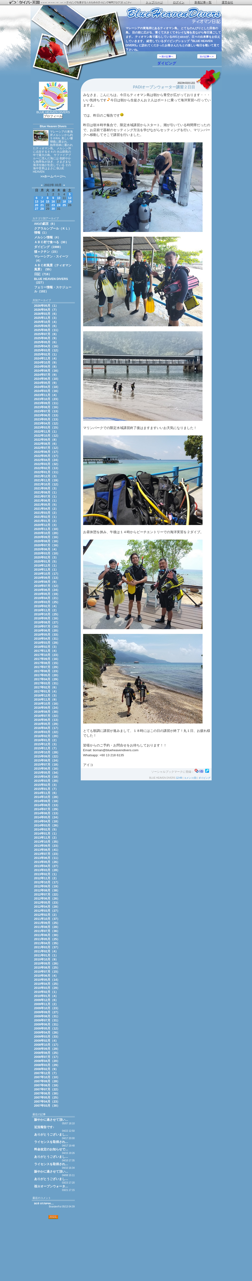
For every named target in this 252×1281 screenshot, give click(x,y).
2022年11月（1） (46, 431)
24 (58, 205)
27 (36, 208)
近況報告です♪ (44, 1127)
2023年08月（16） (47, 407)
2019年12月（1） (46, 565)
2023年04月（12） (47, 423)
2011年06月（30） (47, 935)
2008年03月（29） (47, 1065)
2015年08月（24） (47, 760)
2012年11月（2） (46, 878)
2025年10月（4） (46, 322)
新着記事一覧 (203, 2)
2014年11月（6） (46, 793)
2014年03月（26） (47, 825)
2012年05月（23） (47, 902)
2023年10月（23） (47, 399)
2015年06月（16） (47, 768)
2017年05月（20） (47, 675)
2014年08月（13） (47, 805)
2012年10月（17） (47, 882)
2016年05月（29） (47, 724)
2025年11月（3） (46, 318)
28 (42, 208)
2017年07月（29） (47, 667)
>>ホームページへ (53, 176)
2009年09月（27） (47, 1012)
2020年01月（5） (46, 561)
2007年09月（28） (47, 1081)
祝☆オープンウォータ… (51, 1186)
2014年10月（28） (47, 797)
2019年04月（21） (47, 598)
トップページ (154, 2)
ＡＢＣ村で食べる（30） (51, 242)
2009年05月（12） (47, 1028)
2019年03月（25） (47, 602)
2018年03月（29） (47, 642)
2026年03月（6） (46, 314)
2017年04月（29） (47, 679)
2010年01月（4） (46, 996)
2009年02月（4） (46, 1040)
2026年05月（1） (46, 305)
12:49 (179, 778)
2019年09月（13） (47, 577)
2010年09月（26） (47, 963)
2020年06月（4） (46, 549)
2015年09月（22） (47, 756)
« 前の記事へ (166, 56)
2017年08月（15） (47, 663)
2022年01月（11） (47, 472)
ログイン (178, 2)
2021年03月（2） (46, 513)
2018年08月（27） (47, 622)
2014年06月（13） (47, 813)
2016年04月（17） (47, 728)
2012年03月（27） (47, 910)
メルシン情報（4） (47, 237)
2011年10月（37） (47, 919)
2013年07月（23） (47, 854)
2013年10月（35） (47, 841)
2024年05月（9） (46, 383)
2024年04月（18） (47, 387)
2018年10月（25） (47, 614)
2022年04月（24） (47, 460)
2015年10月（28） (47, 752)
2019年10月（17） (47, 573)
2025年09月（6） (46, 326)
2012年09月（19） (47, 886)
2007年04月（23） (47, 1101)
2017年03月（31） (47, 683)
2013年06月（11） (47, 858)
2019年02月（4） (46, 606)
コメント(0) (190, 778)
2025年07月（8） (46, 334)
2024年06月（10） (47, 379)
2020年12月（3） (46, 525)
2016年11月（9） (46, 699)
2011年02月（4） (46, 951)
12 (69, 198)
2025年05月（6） (46, 342)
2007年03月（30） (47, 1105)
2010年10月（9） (46, 959)
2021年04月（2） (46, 508)
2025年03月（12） (47, 350)
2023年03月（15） (47, 427)
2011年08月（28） (47, 927)
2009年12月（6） (46, 1000)
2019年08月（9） (46, 582)
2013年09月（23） (47, 845)
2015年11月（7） (46, 748)
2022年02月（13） (47, 468)
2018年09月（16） (47, 618)
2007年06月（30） (47, 1093)
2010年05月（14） (47, 979)
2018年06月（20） (47, 630)
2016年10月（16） (47, 703)
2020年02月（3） (46, 557)
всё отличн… (44, 1203)
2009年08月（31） (47, 1016)
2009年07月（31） (47, 1020)
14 (42, 201)
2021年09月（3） (46, 488)
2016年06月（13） (47, 720)
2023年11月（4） (46, 395)
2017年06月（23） (47, 671)
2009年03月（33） (47, 1036)
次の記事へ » (207, 56)
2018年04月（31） (47, 638)
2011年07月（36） (47, 931)
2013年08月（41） (47, 850)
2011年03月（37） (47, 947)
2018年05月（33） (47, 634)
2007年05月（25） (47, 1097)
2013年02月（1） (46, 874)
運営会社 (227, 2)
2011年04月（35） (47, 943)
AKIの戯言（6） (45, 223)
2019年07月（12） (47, 586)
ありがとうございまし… (51, 1134)
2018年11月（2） (46, 610)
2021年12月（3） (46, 476)
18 (64, 201)
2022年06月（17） (47, 452)
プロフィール (53, 116)
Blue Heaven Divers (53, 126)
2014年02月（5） (46, 829)
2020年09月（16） (47, 537)
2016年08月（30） (47, 711)
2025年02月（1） (46, 354)
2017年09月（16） (47, 659)
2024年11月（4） (46, 358)
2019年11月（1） (46, 569)
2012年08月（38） (47, 890)
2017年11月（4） (46, 651)
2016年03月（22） (47, 732)
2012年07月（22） (47, 894)
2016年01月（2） (46, 740)
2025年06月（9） (46, 338)
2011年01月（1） (46, 955)
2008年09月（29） (47, 1049)
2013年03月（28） (47, 870)
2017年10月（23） (47, 655)
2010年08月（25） (47, 967)
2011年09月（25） (47, 923)
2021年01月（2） (46, 521)
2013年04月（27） (47, 866)
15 (47, 201)
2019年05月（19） (47, 594)
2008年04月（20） (47, 1061)
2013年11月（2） (46, 837)
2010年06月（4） (46, 975)
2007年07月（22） (47, 1089)
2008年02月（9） (46, 1069)
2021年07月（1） (46, 496)
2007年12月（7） (46, 1073)
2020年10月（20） (47, 533)
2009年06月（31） (47, 1024)
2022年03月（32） (47, 464)
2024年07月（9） (46, 374)
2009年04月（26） (47, 1032)
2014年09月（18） (47, 801)
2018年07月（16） (47, 626)
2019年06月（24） (47, 590)
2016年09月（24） (47, 707)
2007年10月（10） (47, 1077)
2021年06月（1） (46, 500)
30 (53, 208)
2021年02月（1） (46, 517)
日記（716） (43, 274)
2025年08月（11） (47, 330)
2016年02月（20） (47, 736)
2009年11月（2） (46, 1004)
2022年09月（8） (46, 439)
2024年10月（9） (46, 362)
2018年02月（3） (46, 647)
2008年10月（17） (47, 1044)
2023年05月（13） (47, 419)
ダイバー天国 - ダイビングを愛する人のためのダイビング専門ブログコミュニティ (73, 2)
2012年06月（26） (47, 898)
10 (58, 198)
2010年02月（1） (46, 992)
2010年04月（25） (47, 984)
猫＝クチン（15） (46, 251)
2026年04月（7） (46, 309)
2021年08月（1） (46, 492)
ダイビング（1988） (48, 247)
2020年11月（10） (47, 529)
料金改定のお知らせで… (51, 1149)
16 (53, 201)
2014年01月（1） (46, 833)
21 (42, 205)
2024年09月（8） (46, 366)
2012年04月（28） (47, 906)
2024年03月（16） (47, 391)
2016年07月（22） (47, 716)
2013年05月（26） (47, 862)
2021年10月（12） (47, 484)
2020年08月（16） (47, 541)
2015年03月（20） (47, 781)
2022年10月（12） (47, 435)
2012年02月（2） (46, 915)
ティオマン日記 (174, 15)
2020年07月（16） (47, 545)
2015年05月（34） (47, 772)
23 (53, 205)
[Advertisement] (53, 1250)
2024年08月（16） (47, 370)
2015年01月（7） (46, 789)
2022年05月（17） (47, 456)
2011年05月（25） (47, 939)
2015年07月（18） (47, 764)
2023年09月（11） (47, 403)
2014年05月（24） (47, 817)
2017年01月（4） (46, 691)
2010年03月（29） (47, 988)
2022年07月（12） (47, 448)
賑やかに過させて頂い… (51, 1119)
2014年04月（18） (47, 821)
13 (36, 201)
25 (64, 205)
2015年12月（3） (46, 744)
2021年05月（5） (46, 504)
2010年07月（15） (47, 971)
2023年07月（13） (47, 411)
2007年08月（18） (47, 1085)
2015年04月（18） (47, 776)
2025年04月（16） (47, 346)
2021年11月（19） (47, 480)
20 (36, 205)
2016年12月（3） (46, 695)
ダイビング (166, 63)
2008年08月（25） (47, 1053)
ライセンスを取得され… (51, 1142)
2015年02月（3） (46, 785)
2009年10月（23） (47, 1008)
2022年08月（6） (46, 443)
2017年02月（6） (46, 687)
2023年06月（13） (47, 415)
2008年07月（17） (47, 1057)
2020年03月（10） (47, 553)
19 (69, 201)
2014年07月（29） (47, 809)
